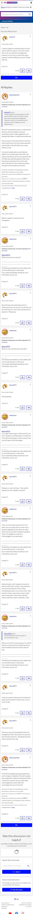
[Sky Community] (10, 2)
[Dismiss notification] (30, 7)
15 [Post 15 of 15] (4, 814)
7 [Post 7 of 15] (4, 403)
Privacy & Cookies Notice (7, 904)
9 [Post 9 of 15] (4, 497)
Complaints (4, 906)
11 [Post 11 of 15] (4, 604)
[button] (30, 36)
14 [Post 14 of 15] (4, 745)
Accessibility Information (25, 904)
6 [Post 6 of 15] (4, 373)
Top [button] (17, 899)
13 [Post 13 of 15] (4, 708)
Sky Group (4, 908)
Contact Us (29, 906)
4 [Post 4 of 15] (4, 281)
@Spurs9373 (6, 255)
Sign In (31, 3)
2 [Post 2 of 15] (4, 194)
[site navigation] (2, 2)
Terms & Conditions (26, 903)
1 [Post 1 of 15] (4, 66)
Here (13, 188)
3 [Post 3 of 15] (4, 227)
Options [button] (3, 27)
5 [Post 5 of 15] (4, 318)
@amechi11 (7, 112)
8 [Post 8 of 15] (4, 464)
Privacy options (5, 903)
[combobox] (15, 14)
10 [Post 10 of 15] (5, 560)
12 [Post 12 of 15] (4, 674)
